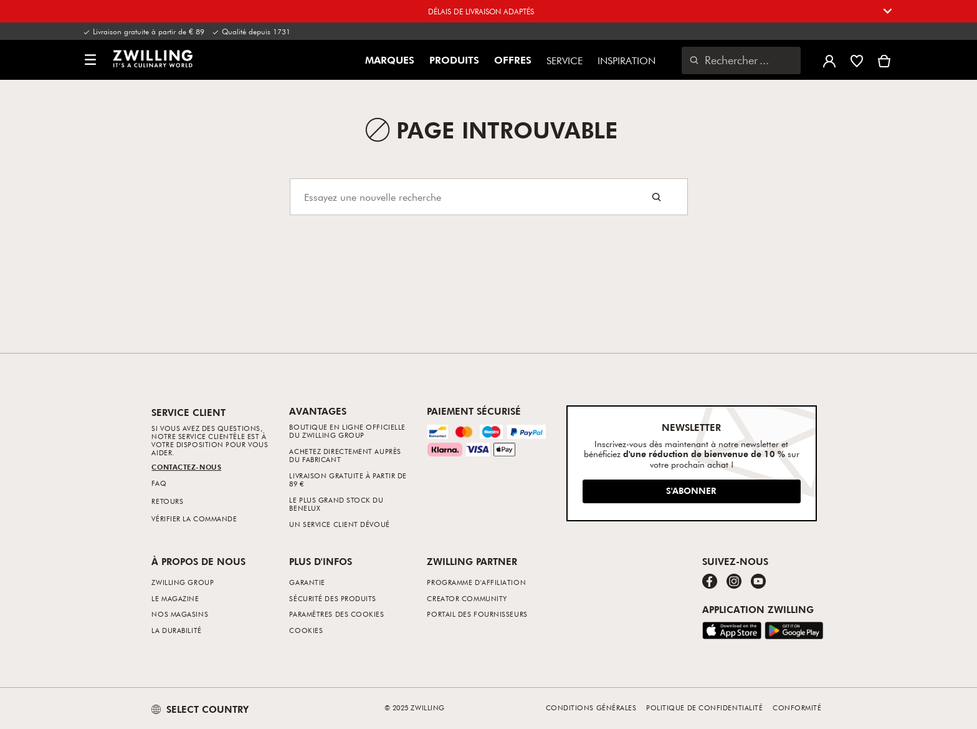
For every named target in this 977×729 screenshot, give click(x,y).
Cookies (306, 630)
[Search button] (656, 197)
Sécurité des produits (332, 598)
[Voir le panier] (884, 60)
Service (564, 60)
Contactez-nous (186, 466)
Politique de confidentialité (704, 707)
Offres (512, 60)
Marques (389, 60)
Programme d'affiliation (476, 582)
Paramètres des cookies (336, 614)
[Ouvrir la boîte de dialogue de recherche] (741, 60)
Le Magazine (175, 598)
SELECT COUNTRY (200, 709)
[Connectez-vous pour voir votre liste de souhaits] (856, 60)
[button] (90, 60)
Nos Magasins (179, 614)
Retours (167, 501)
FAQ (158, 483)
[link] (153, 58)
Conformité (797, 707)
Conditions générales (591, 707)
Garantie (307, 582)
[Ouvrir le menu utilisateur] (829, 60)
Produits (454, 60)
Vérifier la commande (194, 518)
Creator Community (467, 598)
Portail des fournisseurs (477, 614)
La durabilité (176, 630)
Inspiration (626, 60)
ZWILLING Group (182, 582)
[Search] (489, 196)
